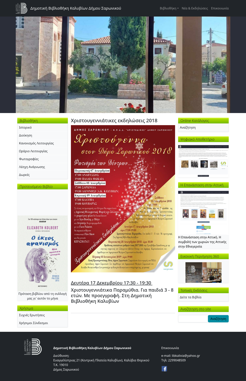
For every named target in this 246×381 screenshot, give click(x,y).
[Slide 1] (119, 108)
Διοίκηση (25, 135)
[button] (123, 198)
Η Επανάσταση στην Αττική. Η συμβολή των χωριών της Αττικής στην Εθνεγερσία (202, 242)
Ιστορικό (25, 127)
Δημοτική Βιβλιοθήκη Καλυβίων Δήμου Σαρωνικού (75, 8)
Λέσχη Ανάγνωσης (32, 167)
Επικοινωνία (220, 8)
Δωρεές (24, 175)
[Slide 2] (126, 108)
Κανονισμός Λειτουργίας (36, 143)
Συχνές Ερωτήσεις (32, 315)
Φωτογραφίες (29, 159)
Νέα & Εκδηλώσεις (195, 8)
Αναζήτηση (188, 127)
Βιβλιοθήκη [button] (168, 8)
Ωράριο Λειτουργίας (33, 151)
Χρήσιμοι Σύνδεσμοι (33, 323)
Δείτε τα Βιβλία (190, 297)
